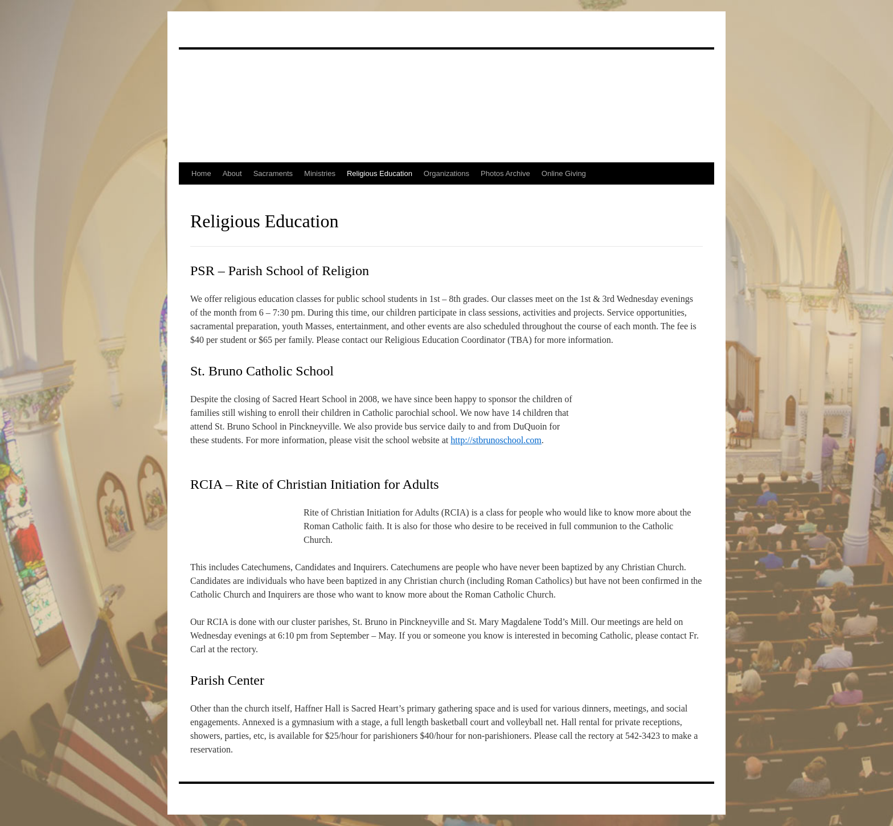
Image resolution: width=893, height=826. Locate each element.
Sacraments (273, 173)
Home (201, 173)
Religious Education (379, 173)
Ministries (319, 173)
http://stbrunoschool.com (496, 440)
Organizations (446, 173)
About (232, 173)
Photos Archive (505, 173)
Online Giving (564, 173)
